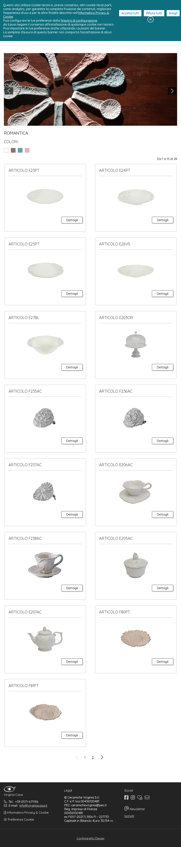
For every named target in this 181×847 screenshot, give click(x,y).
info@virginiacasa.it (33, 805)
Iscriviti (129, 816)
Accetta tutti (130, 13)
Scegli (173, 13)
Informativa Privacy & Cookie (26, 812)
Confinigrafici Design (90, 838)
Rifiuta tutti (154, 13)
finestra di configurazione (79, 20)
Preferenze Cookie (19, 819)
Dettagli (72, 220)
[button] (9, 91)
